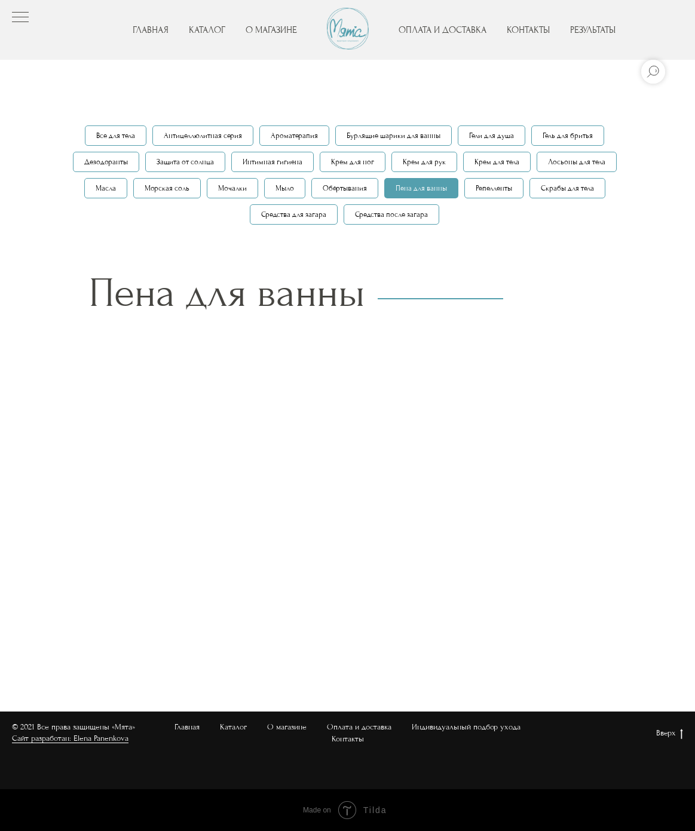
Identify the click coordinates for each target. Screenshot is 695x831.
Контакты (348, 738)
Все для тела (115, 135)
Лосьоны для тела (576, 162)
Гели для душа (491, 135)
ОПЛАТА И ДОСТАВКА (442, 29)
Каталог (233, 726)
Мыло (284, 188)
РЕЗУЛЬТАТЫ (593, 29)
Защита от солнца (185, 162)
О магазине (287, 726)
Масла (106, 188)
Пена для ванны (421, 188)
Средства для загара (293, 214)
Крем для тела (496, 162)
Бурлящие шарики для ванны (393, 135)
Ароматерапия (294, 135)
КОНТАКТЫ (528, 29)
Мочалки (232, 188)
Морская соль (167, 188)
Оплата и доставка (359, 726)
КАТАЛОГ (207, 29)
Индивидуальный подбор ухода (466, 726)
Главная (187, 726)
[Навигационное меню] (20, 18)
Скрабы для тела (567, 188)
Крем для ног (352, 162)
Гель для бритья (568, 135)
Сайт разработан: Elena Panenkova (70, 738)
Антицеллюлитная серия (203, 135)
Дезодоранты (106, 162)
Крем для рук (424, 162)
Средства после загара (391, 214)
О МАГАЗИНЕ (271, 29)
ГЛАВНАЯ (151, 29)
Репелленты (494, 188)
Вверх (669, 733)
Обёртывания (345, 188)
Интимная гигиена (272, 162)
